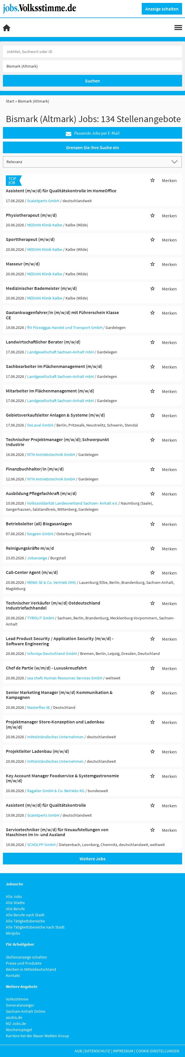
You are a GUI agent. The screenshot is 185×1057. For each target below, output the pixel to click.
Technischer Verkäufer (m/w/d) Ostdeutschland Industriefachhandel (53, 605)
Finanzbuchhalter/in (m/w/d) (35, 469)
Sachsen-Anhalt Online (25, 1011)
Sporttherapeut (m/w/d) (30, 239)
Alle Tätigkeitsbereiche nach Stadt (35, 927)
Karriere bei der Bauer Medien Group (37, 1035)
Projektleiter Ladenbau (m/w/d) (37, 751)
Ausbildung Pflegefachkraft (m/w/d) (41, 493)
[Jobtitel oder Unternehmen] (92, 51)
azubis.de (14, 1017)
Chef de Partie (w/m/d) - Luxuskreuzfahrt (46, 668)
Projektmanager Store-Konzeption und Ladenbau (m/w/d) (55, 724)
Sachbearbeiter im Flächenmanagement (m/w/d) (54, 366)
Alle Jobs (14, 896)
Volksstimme (17, 999)
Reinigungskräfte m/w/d (30, 548)
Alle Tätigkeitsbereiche (25, 921)
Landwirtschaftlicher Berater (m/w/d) (43, 342)
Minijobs (13, 933)
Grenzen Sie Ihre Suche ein (92, 147)
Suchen (92, 81)
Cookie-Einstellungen (157, 1051)
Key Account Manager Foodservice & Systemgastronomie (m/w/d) (62, 778)
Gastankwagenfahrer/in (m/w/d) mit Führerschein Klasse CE (62, 314)
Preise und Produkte (24, 963)
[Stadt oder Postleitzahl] (92, 66)
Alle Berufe (15, 908)
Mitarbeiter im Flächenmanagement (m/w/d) (50, 391)
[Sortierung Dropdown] (175, 161)
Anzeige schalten (162, 9)
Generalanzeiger (20, 1005)
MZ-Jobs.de (16, 1023)
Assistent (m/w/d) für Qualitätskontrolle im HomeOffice (61, 190)
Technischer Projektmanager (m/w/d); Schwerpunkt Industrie (57, 442)
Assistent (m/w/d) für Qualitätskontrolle (46, 805)
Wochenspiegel (19, 1029)
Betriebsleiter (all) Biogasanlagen (39, 523)
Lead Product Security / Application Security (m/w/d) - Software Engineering (59, 640)
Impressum (123, 1051)
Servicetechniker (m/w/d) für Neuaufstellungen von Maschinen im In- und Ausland (57, 832)
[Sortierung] (87, 161)
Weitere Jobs (92, 859)
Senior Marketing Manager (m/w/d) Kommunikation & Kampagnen (59, 694)
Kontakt (13, 975)
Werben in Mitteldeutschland (31, 969)
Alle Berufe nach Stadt (25, 914)
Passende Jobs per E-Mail (93, 133)
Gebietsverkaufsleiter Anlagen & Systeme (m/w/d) (55, 415)
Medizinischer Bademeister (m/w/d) (41, 288)
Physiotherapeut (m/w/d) (31, 215)
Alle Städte (15, 902)
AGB (78, 1051)
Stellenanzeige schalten (26, 957)
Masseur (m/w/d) (23, 264)
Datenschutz (97, 1051)
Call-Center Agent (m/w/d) (32, 572)
